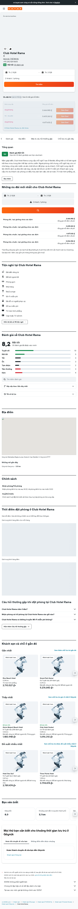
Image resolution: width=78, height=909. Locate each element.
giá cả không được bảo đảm (43, 875)
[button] (75, 2)
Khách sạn (16, 902)
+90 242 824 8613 (10, 61)
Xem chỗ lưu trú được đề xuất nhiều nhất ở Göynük (60, 745)
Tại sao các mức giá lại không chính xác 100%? (40, 890)
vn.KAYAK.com (6, 902)
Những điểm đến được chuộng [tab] (43, 841)
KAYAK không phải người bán (40, 881)
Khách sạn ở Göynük (14, 855)
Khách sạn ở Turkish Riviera (63, 902)
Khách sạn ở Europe (29, 902)
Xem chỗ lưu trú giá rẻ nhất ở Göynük (62, 697)
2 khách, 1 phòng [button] (12, 78)
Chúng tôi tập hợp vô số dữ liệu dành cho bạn (40, 886)
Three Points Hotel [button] (47, 774)
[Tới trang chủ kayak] (15, 8)
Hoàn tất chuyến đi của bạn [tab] (16, 841)
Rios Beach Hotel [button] (9, 678)
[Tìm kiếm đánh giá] (41, 379)
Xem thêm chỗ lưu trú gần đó (65, 650)
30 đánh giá (19, 65)
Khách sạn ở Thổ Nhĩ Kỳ (45, 902)
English (57, 2)
